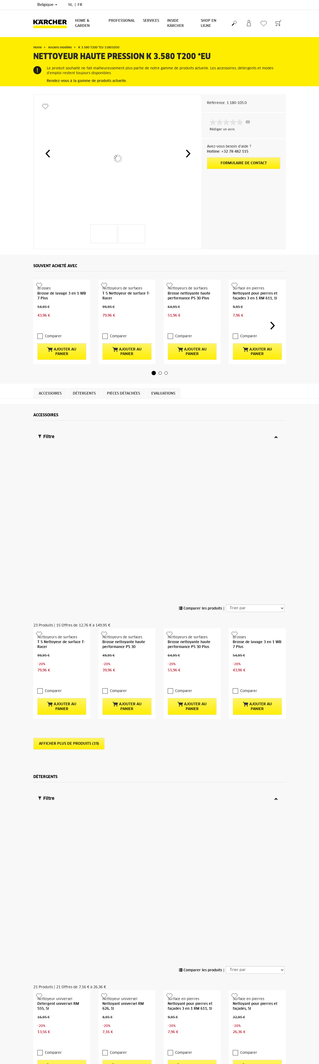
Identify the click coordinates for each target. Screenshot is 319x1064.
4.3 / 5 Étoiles (240, 1003)
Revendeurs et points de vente (188, 1046)
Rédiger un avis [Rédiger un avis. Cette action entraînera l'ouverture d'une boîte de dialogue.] (222, 129)
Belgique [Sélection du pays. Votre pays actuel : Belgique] (47, 5)
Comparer (53, 328)
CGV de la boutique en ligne (55, 993)
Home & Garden (82, 23)
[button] (47, 153)
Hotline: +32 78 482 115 (227, 151)
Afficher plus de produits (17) (69, 774)
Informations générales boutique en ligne (61, 1010)
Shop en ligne (208, 23)
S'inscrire (40, 1046)
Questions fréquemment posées (189, 1052)
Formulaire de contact (244, 163)
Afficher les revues (244, 1016)
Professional (122, 21)
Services (151, 21)
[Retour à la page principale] (52, 23)
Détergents (84, 385)
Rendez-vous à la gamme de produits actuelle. (87, 81)
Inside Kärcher (175, 23)
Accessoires (50, 385)
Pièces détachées (123, 385)
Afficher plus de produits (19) (69, 574)
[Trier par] (255, 453)
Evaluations (163, 385)
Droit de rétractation (49, 1000)
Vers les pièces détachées (255, 870)
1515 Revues (239, 1009)
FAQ (36, 1019)
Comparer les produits (200, 453)
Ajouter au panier (61, 343)
